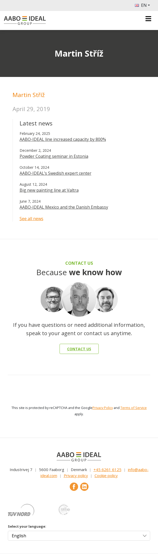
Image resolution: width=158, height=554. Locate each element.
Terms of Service (133, 407)
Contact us (79, 348)
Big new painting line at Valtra (49, 190)
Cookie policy (106, 475)
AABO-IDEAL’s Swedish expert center (55, 173)
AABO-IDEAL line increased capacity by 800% (63, 139)
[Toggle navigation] (148, 18)
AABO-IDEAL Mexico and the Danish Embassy (64, 207)
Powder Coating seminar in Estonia (54, 156)
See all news (31, 218)
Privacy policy (76, 475)
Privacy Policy (102, 407)
